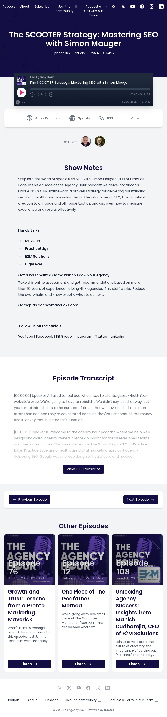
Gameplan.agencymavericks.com (48, 305)
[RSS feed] (113, 6)
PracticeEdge (36, 248)
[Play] (21, 92)
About (24, 6)
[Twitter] (123, 6)
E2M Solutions (37, 256)
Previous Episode (29, 499)
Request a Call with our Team (95, 10)
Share (146, 101)
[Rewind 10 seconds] (32, 94)
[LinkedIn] (161, 6)
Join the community (66, 8)
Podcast (9, 6)
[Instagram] (152, 6)
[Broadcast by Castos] (22, 102)
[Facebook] (142, 6)
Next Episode (141, 499)
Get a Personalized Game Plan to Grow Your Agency (63, 275)
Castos (109, 710)
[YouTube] (133, 6)
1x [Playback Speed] (42, 94)
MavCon (32, 240)
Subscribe (42, 6)
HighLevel (33, 264)
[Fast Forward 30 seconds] (51, 94)
